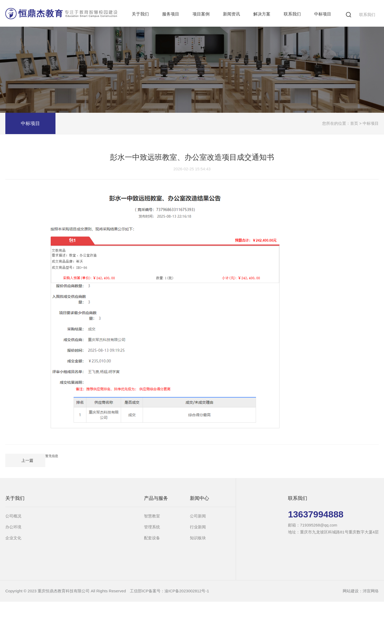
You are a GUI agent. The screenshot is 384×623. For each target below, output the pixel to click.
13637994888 (315, 514)
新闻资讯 (231, 14)
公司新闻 (198, 516)
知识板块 (198, 538)
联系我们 (367, 14)
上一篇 (27, 458)
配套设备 (152, 538)
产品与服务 (156, 498)
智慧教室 (152, 516)
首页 (354, 123)
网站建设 (351, 591)
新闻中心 (199, 498)
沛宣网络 (371, 591)
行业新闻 (198, 527)
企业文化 (13, 538)
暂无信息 (51, 454)
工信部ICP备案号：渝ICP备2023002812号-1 (169, 591)
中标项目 (322, 14)
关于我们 (140, 14)
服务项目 (170, 14)
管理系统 (152, 527)
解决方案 (261, 14)
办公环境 (13, 527)
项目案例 (201, 14)
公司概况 (13, 516)
